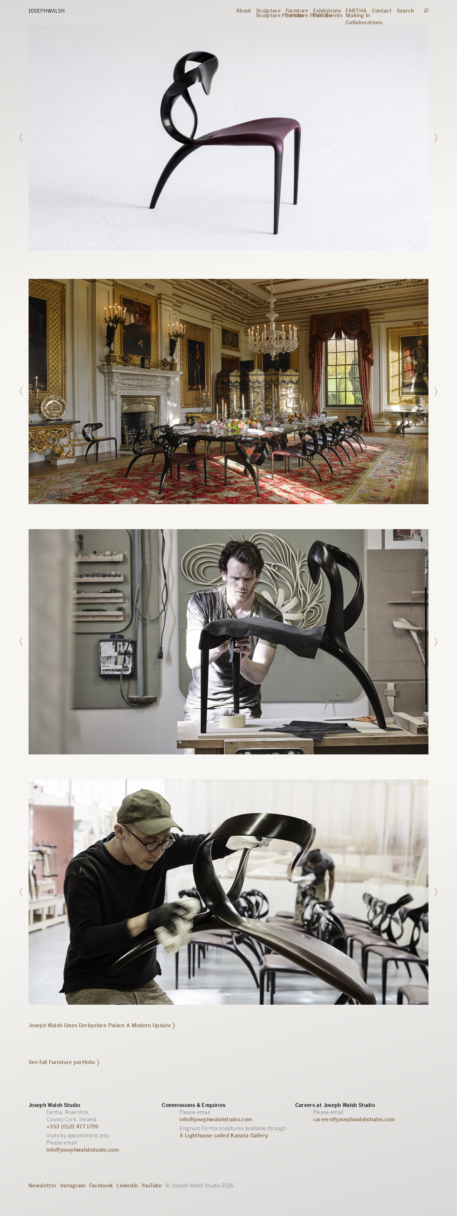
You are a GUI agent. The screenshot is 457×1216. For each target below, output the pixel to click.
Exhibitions (327, 11)
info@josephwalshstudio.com (82, 1150)
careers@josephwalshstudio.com (354, 1119)
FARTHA (356, 11)
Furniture (297, 11)
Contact (382, 11)
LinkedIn (127, 1185)
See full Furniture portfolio (64, 1062)
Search (405, 11)
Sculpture (268, 11)
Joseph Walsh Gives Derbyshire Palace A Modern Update (102, 1025)
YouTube (151, 1185)
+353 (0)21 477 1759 (72, 1126)
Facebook (101, 1185)
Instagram (73, 1185)
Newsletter (43, 1185)
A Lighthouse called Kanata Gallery (224, 1135)
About (243, 11)
